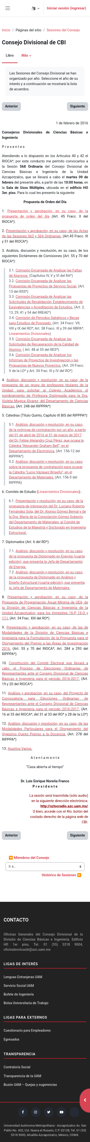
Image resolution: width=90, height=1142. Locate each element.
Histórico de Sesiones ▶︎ (61, 875)
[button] (36, 8)
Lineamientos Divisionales (29, 334)
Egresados (11, 1039)
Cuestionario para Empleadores (27, 1030)
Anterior (11, 106)
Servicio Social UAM (19, 986)
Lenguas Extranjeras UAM (23, 977)
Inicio (6, 30)
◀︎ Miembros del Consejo (29, 858)
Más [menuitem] (24, 55)
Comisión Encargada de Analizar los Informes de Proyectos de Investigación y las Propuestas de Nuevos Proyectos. (43, 360)
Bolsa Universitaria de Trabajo (26, 1003)
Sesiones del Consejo (63, 30)
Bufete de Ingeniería (19, 994)
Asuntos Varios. (20, 748)
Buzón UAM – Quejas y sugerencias (30, 1085)
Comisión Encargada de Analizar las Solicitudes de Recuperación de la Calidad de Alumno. (43, 344)
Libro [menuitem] (10, 55)
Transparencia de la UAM (22, 1076)
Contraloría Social (17, 1067)
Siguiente (77, 106)
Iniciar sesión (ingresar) (66, 8)
